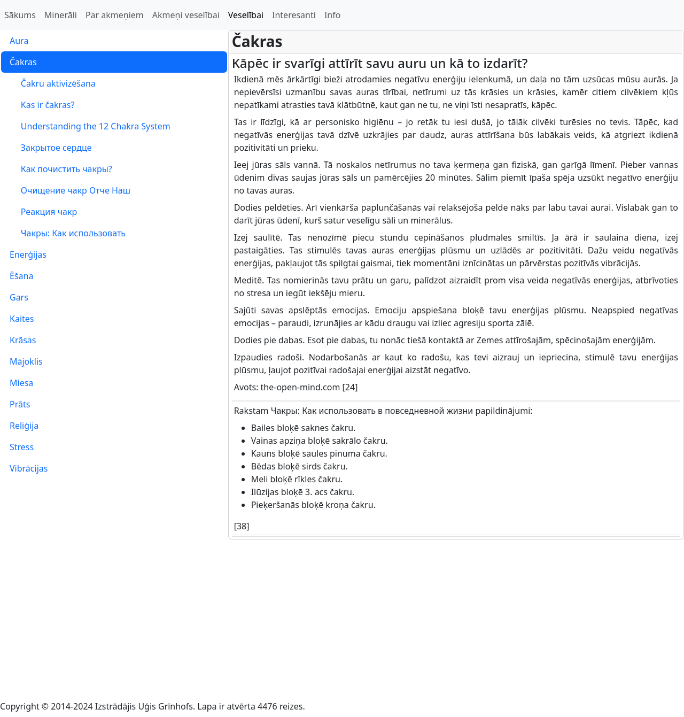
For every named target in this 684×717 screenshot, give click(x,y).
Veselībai (245, 15)
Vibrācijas (29, 468)
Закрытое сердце (51, 147)
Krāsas (23, 340)
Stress (22, 447)
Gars (19, 297)
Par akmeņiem (115, 15)
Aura (19, 41)
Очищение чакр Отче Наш (70, 190)
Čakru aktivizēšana (53, 83)
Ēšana (21, 276)
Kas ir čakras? (42, 105)
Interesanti (294, 15)
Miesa (21, 383)
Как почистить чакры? (61, 169)
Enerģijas (28, 254)
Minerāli (60, 15)
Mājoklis (26, 361)
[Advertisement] (342, 620)
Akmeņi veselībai (186, 15)
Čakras (23, 62)
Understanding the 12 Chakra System (90, 126)
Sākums (20, 15)
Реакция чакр (43, 212)
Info (332, 15)
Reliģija (24, 425)
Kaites (22, 319)
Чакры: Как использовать (68, 233)
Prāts (20, 404)
